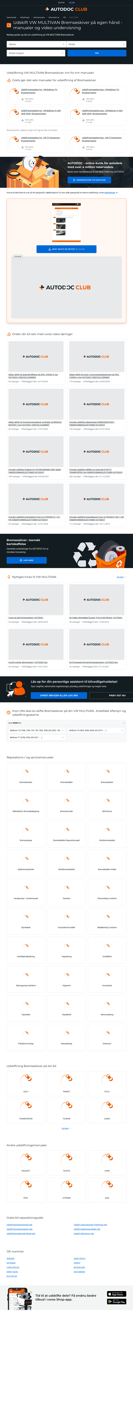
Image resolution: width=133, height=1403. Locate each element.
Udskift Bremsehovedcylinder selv (21, 1233)
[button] (66, 287)
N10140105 (12, 1276)
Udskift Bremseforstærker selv (20, 1229)
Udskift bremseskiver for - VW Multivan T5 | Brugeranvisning (39, 91)
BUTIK (61, 2)
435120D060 (79, 1271)
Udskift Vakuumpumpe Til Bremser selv (90, 1224)
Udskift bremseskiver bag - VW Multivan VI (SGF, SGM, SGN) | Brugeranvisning (102, 112)
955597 (77, 1263)
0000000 (10, 1258)
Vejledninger (25, 17)
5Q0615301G (79, 1258)
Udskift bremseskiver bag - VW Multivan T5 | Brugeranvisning (100, 91)
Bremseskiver (54, 17)
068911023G (12, 1271)
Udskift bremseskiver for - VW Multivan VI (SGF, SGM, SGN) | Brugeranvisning (41, 112)
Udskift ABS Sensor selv (84, 1233)
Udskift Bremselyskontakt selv (19, 1224)
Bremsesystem (39, 17)
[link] (36, 95)
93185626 (11, 1263)
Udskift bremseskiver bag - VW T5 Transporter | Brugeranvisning (102, 139)
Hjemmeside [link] (11, 17)
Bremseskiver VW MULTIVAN (87, 180)
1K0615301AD (13, 1267)
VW (64, 17)
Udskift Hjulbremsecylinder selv (87, 1229)
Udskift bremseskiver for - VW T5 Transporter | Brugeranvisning (40, 139)
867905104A (79, 1267)
